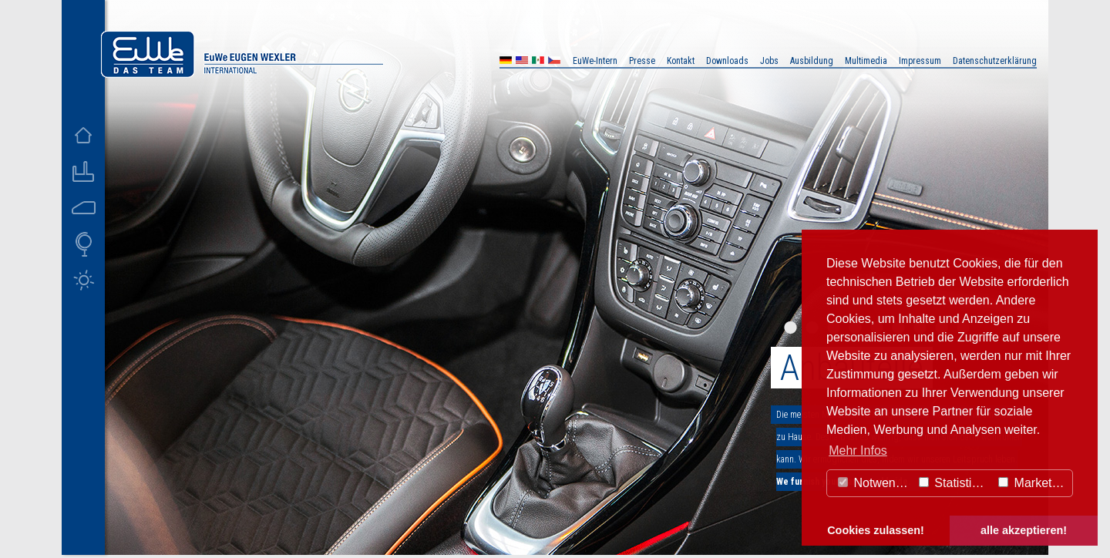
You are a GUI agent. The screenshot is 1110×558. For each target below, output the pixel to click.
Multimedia (866, 60)
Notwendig (875, 482)
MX (538, 62)
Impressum (920, 60)
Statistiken (955, 482)
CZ (554, 62)
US (522, 62)
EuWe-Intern (595, 60)
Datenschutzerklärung (995, 60)
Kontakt (681, 60)
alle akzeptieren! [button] (1023, 530)
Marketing (1033, 482)
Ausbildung (811, 60)
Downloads (727, 60)
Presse (642, 60)
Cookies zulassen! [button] (875, 530)
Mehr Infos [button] (858, 450)
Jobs (769, 60)
